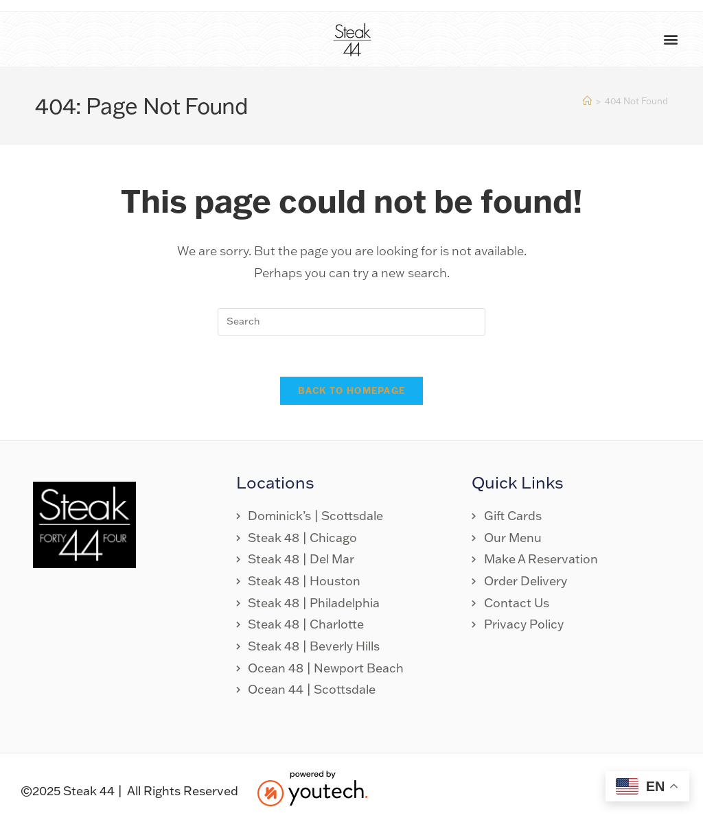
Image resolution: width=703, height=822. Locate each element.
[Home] (587, 100)
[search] (351, 322)
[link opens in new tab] (570, 517)
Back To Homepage (352, 391)
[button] (670, 39)
